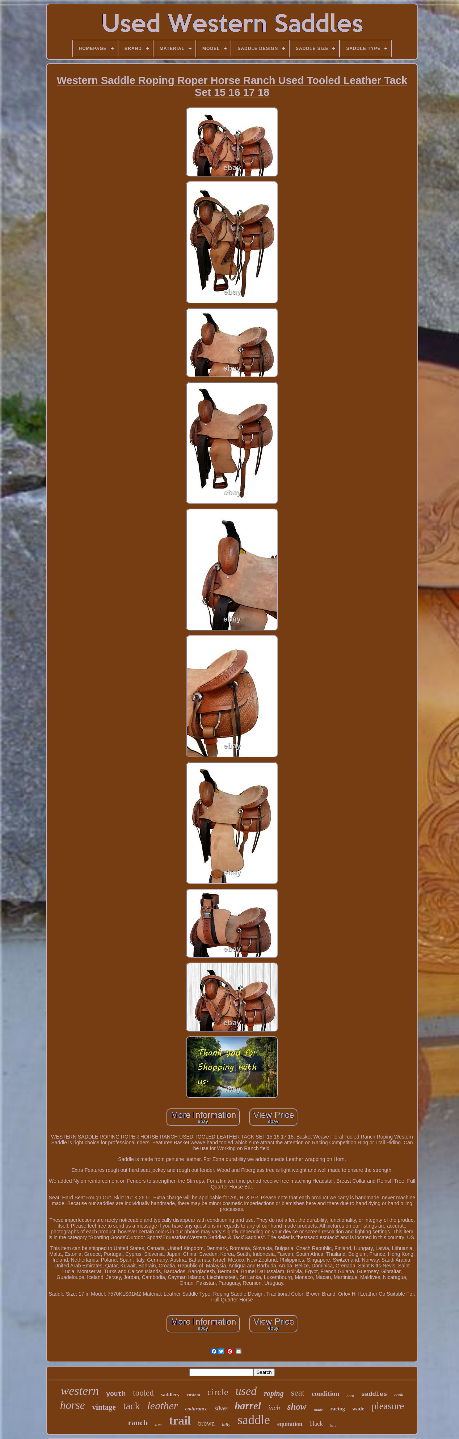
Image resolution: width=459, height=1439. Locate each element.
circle (217, 1392)
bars (333, 1425)
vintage (104, 1407)
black (316, 1423)
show (297, 1406)
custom (193, 1394)
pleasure (387, 1406)
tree (158, 1424)
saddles (374, 1394)
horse (72, 1405)
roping (273, 1393)
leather (162, 1405)
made (318, 1410)
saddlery (170, 1394)
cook (398, 1394)
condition (325, 1393)
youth (116, 1394)
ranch (138, 1422)
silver (221, 1408)
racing (337, 1408)
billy (226, 1424)
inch (274, 1407)
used (246, 1390)
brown (206, 1423)
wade (358, 1408)
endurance (196, 1408)
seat (297, 1392)
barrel (248, 1405)
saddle (253, 1420)
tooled (143, 1392)
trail (180, 1420)
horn (350, 1395)
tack (131, 1405)
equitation (289, 1424)
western (79, 1390)
